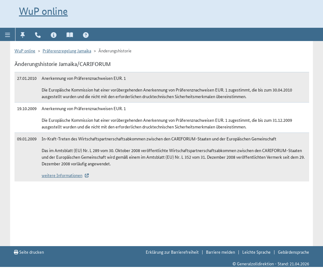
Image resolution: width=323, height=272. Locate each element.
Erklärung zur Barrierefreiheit (172, 252)
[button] (7, 34)
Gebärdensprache (293, 252)
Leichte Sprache (256, 252)
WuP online (43, 11)
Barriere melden (220, 252)
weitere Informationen (62, 175)
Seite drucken (29, 252)
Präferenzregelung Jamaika (67, 50)
